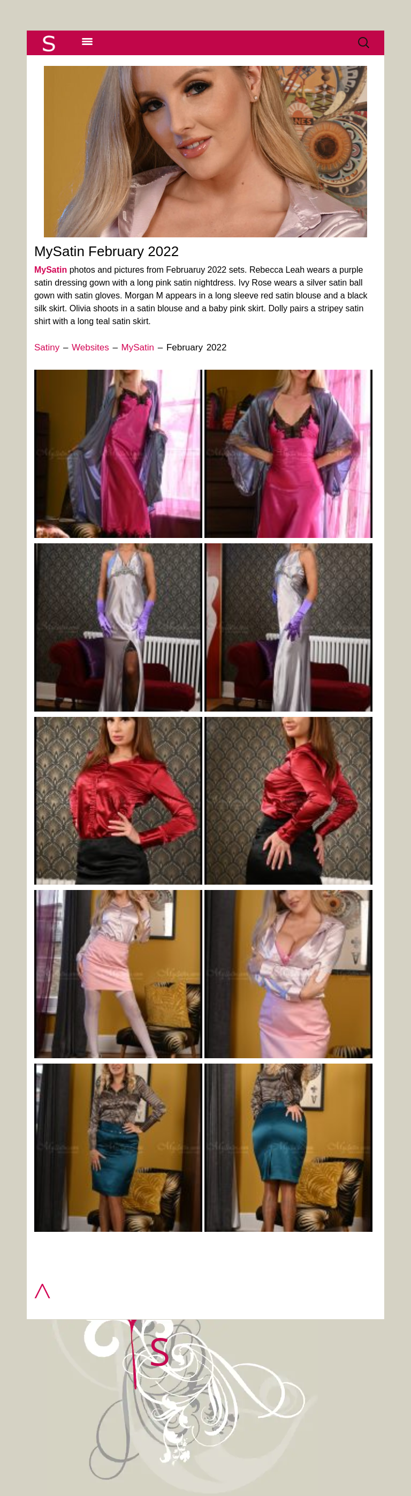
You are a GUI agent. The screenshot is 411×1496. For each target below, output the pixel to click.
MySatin (50, 269)
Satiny (46, 347)
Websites (90, 347)
